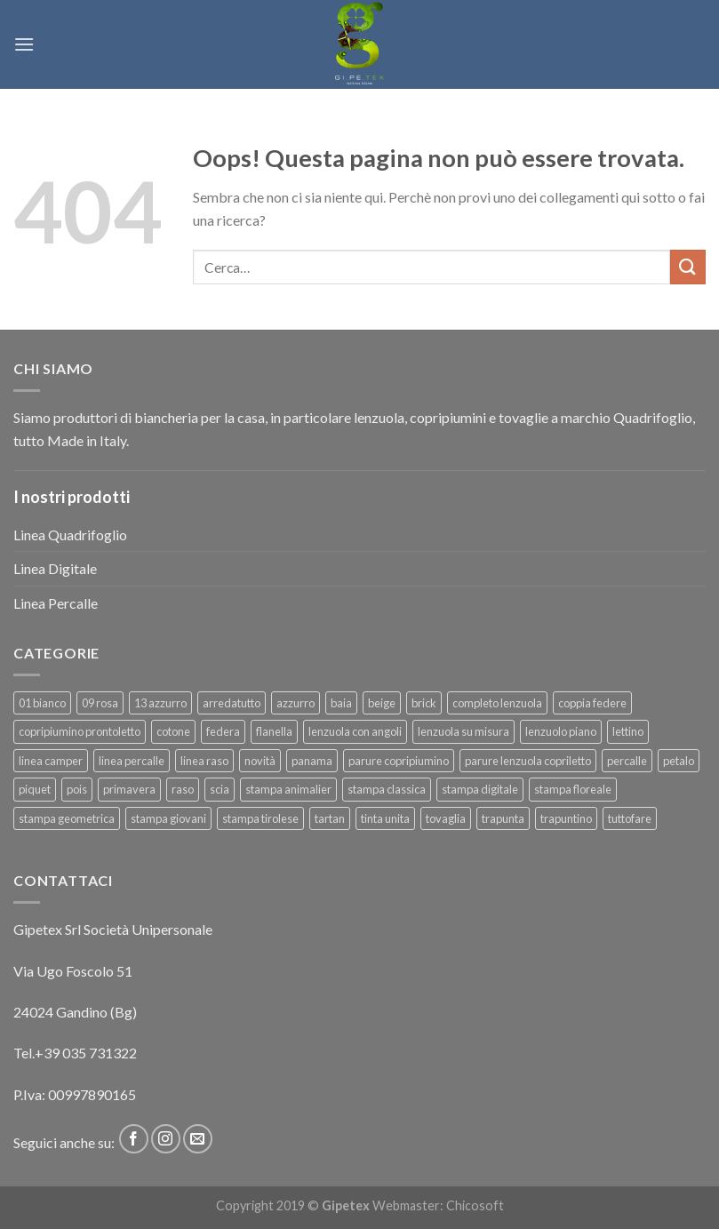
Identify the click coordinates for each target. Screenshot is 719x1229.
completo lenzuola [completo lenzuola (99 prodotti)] (497, 703)
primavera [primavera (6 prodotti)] (129, 789)
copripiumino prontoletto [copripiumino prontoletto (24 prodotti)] (79, 731)
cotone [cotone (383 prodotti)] (173, 731)
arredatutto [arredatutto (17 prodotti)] (231, 703)
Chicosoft (475, 1205)
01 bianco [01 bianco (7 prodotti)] (42, 703)
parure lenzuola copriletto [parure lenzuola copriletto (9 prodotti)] (528, 761)
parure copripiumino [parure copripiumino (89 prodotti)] (398, 761)
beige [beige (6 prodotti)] (381, 703)
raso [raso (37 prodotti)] (183, 789)
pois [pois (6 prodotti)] (77, 789)
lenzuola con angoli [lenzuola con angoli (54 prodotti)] (355, 731)
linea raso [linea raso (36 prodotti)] (204, 761)
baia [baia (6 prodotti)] (341, 703)
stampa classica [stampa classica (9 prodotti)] (387, 789)
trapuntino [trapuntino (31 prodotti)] (566, 818)
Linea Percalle (55, 603)
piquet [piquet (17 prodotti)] (35, 789)
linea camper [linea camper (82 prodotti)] (51, 761)
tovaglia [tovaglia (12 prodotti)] (446, 818)
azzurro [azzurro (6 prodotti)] (295, 703)
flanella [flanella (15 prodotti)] (274, 731)
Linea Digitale (55, 568)
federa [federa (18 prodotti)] (223, 731)
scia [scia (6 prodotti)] (219, 789)
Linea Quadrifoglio (70, 534)
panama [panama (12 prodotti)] (312, 761)
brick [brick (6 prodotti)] (423, 703)
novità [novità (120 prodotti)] (260, 761)
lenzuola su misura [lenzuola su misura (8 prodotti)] (463, 731)
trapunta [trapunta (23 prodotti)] (503, 818)
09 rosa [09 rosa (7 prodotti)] (100, 703)
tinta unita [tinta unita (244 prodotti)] (385, 818)
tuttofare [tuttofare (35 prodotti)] (629, 818)
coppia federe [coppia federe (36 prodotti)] (592, 703)
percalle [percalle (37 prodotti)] (627, 761)
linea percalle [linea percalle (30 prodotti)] (131, 761)
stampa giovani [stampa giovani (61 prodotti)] (168, 818)
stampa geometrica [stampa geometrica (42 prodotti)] (67, 818)
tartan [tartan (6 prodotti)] (330, 818)
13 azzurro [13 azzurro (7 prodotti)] (160, 703)
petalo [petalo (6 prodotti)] (678, 761)
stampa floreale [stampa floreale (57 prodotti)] (572, 789)
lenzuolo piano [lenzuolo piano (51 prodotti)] (560, 731)
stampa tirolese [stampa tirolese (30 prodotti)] (260, 818)
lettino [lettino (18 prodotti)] (627, 731)
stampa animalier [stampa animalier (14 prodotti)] (288, 789)
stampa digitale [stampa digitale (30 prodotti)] (480, 789)
